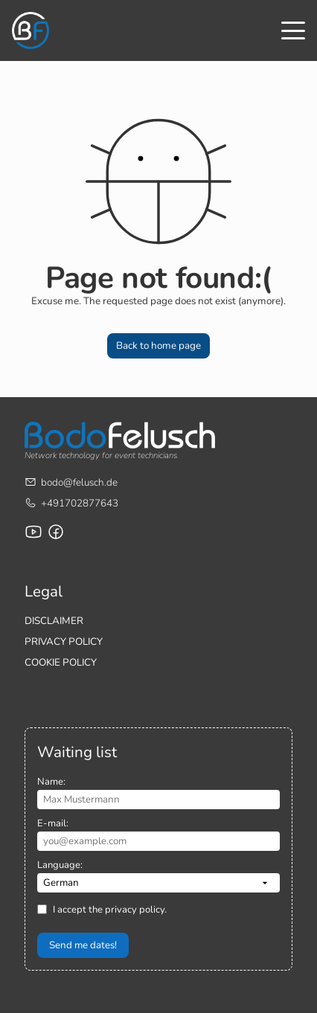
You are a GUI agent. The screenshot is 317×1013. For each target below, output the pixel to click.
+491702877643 (79, 503)
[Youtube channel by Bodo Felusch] (33, 532)
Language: (60, 865)
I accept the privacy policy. (110, 909)
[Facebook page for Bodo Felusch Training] (56, 532)
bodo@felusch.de (79, 482)
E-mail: (52, 823)
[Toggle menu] (293, 30)
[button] (158, 345)
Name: (51, 781)
